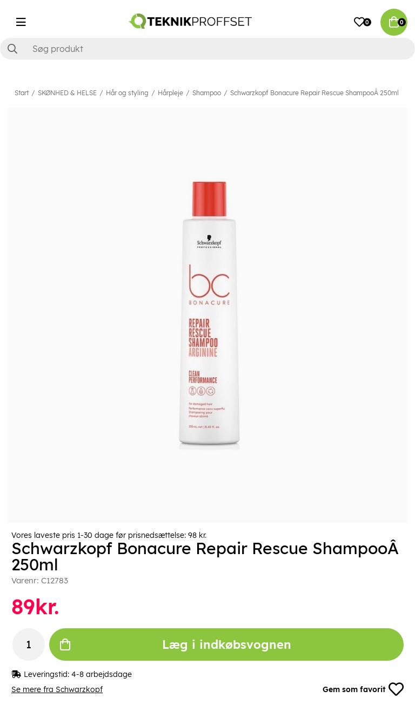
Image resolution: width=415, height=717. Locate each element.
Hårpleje (170, 93)
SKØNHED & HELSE (67, 93)
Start (22, 93)
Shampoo (206, 93)
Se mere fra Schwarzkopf (57, 689)
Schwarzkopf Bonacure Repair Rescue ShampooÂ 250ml (314, 93)
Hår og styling (127, 93)
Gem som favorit (363, 689)
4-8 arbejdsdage (101, 674)
